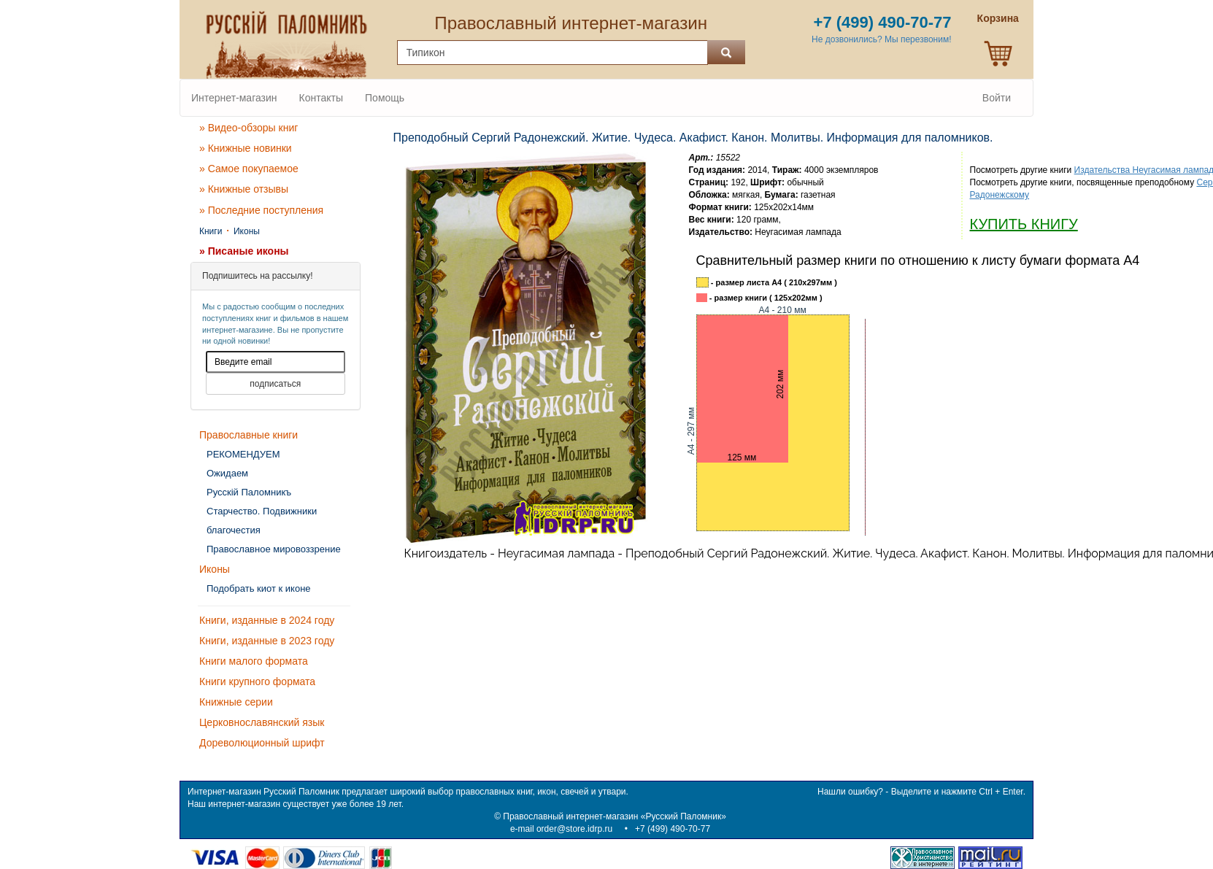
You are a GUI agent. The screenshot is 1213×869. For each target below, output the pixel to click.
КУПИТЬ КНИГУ (1024, 224)
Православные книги (248, 435)
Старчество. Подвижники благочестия (262, 521)
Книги (210, 231)
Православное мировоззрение (274, 549)
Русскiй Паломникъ (249, 492)
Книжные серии (236, 702)
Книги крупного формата (257, 681)
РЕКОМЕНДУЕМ (243, 454)
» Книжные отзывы (243, 189)
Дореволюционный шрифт (262, 743)
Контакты (321, 98)
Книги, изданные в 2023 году (266, 640)
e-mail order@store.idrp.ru (561, 829)
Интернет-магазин (234, 98)
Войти (996, 98)
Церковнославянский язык (261, 722)
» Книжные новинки (245, 148)
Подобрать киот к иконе (259, 588)
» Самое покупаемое (249, 168)
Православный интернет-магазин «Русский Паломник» (614, 816)
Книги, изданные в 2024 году (266, 620)
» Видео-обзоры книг (248, 128)
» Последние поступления (261, 210)
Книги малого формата (253, 661)
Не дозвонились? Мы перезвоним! (881, 39)
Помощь (384, 98)
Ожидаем (227, 473)
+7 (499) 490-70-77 (672, 829)
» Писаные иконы (244, 251)
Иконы (247, 231)
